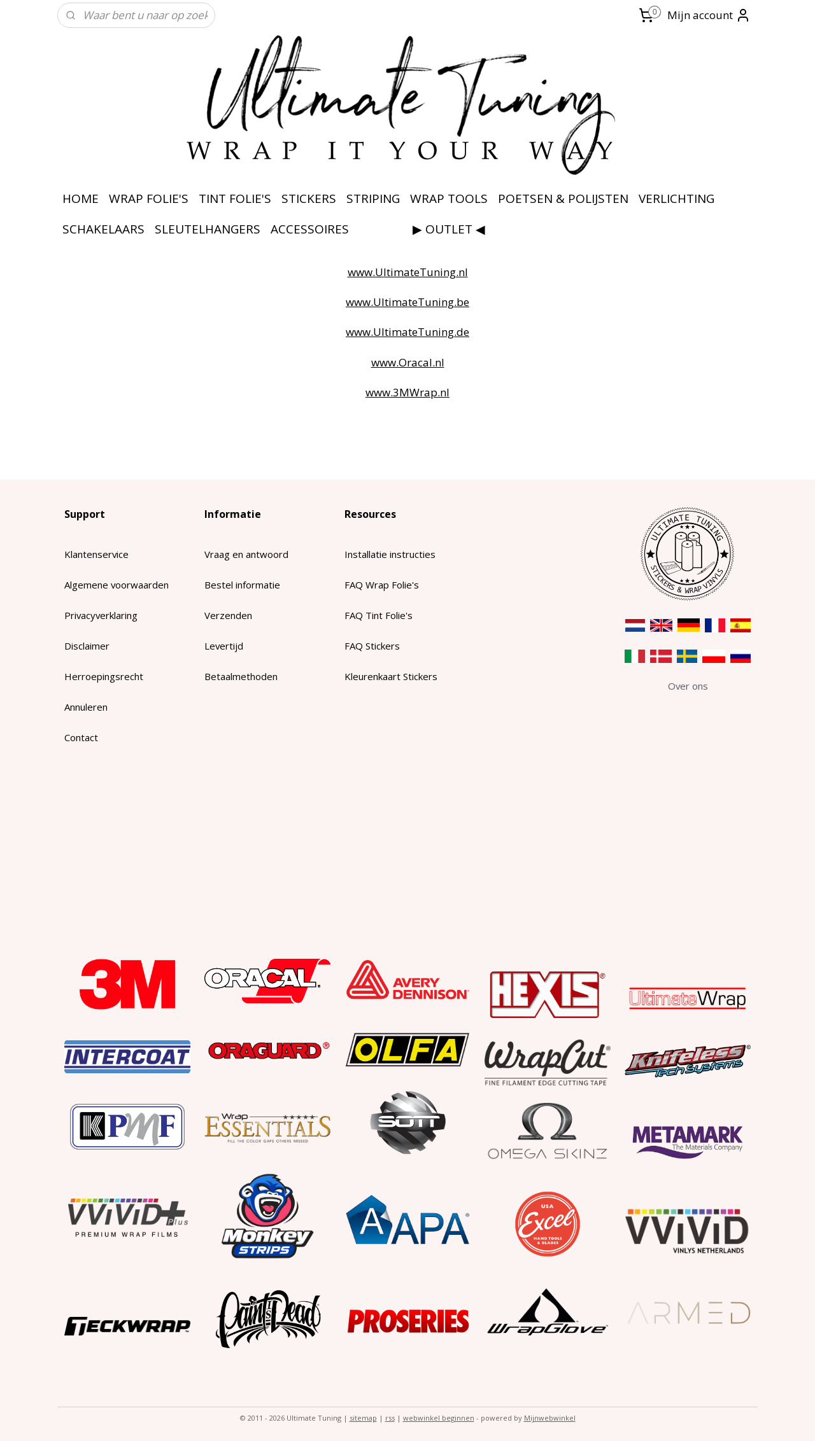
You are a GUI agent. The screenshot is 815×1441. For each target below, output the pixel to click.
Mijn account (709, 15)
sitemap (363, 1418)
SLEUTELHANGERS (207, 229)
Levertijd (223, 645)
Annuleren (86, 706)
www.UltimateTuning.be (407, 302)
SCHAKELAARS (103, 229)
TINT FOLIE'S (235, 198)
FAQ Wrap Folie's (381, 584)
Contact (81, 737)
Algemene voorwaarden (116, 584)
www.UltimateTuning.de (407, 331)
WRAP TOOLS (449, 198)
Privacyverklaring (101, 615)
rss (390, 1418)
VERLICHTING (676, 198)
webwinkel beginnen (438, 1418)
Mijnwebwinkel (550, 1418)
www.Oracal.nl (407, 362)
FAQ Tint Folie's (378, 615)
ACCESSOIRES (310, 229)
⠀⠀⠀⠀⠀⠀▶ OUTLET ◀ (422, 229)
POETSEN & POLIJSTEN (563, 198)
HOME (80, 198)
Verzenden (228, 615)
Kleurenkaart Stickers (390, 676)
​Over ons (688, 685)
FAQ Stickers (372, 645)
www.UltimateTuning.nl (408, 272)
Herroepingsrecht (103, 676)
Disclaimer (87, 645)
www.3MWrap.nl (407, 392)
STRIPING (373, 198)
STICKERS (308, 198)
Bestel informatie (242, 584)
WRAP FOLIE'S (148, 198)
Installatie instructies (390, 554)
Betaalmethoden (241, 676)
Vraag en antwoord (246, 554)
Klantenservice (96, 554)
